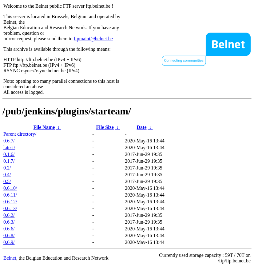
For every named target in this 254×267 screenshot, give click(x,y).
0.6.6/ (8, 228)
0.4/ (7, 174)
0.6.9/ (8, 242)
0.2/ (7, 167)
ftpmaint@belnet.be (93, 38)
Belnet (9, 258)
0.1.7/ (8, 161)
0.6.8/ (8, 235)
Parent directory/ (19, 134)
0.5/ (7, 181)
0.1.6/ (8, 154)
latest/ (9, 147)
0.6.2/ (8, 215)
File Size (104, 127)
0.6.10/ (10, 188)
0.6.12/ (10, 201)
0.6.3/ (8, 222)
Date (142, 127)
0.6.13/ (10, 208)
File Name (44, 127)
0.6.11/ (10, 194)
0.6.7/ (8, 140)
